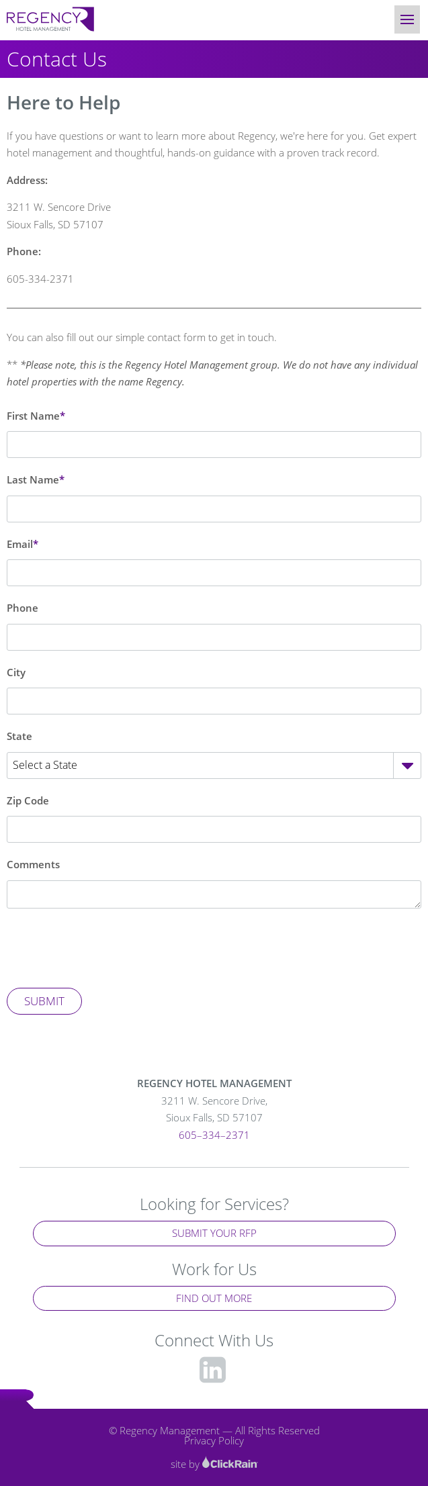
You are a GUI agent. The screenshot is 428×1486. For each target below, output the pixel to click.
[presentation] (109, 948)
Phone (22, 607)
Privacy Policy (214, 1440)
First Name (33, 415)
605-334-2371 (40, 278)
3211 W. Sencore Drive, (214, 1110)
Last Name (33, 479)
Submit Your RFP (214, 1233)
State (19, 736)
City (16, 672)
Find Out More (214, 1298)
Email (20, 544)
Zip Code (28, 800)
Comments (33, 864)
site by (214, 1464)
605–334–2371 (214, 1135)
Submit (44, 1001)
